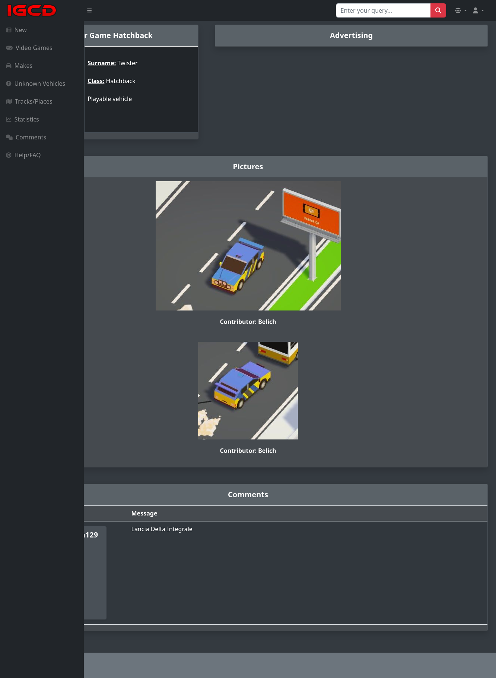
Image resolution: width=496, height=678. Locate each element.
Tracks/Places (29, 101)
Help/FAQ (23, 155)
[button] (461, 10)
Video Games (29, 48)
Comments (26, 137)
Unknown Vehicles (35, 83)
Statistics (22, 119)
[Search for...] (383, 10)
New (16, 30)
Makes (19, 66)
